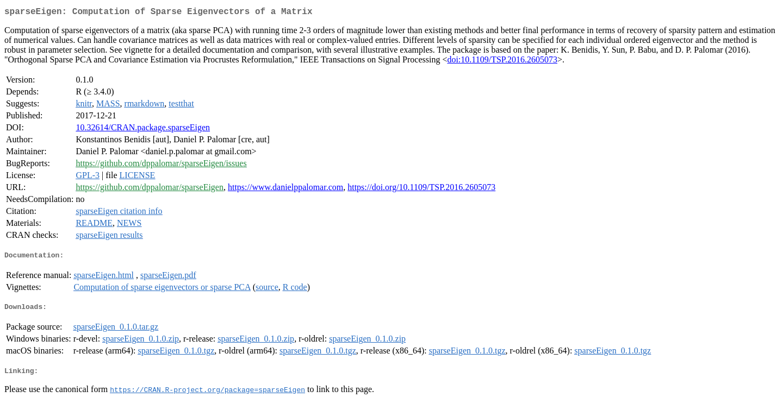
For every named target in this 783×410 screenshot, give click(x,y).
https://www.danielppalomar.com (285, 189)
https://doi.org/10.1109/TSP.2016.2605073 (421, 189)
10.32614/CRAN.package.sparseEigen (143, 129)
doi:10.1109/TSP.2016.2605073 (502, 61)
